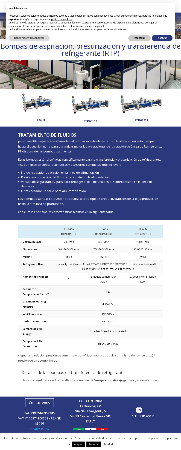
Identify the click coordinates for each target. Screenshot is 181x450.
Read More (110, 444)
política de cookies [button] (61, 19)
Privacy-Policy (39, 429)
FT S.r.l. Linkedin (140, 415)
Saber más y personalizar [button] (29, 38)
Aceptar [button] (78, 444)
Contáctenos (39, 402)
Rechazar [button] (94, 444)
